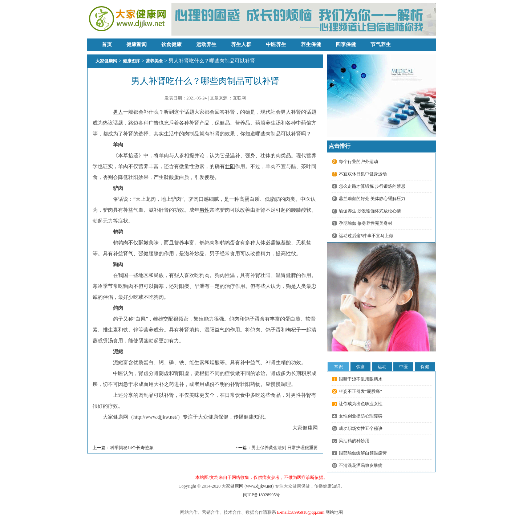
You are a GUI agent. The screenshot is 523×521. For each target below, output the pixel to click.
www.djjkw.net (259, 486)
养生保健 (311, 44)
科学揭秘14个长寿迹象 (132, 447)
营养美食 (154, 61)
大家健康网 (106, 61)
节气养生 (380, 44)
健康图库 (131, 61)
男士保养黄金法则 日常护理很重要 (284, 447)
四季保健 (346, 44)
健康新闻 (136, 44)
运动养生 (206, 44)
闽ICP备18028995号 (261, 494)
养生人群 (241, 44)
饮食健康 (171, 44)
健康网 (236, 486)
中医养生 (276, 44)
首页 (107, 44)
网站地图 (334, 512)
